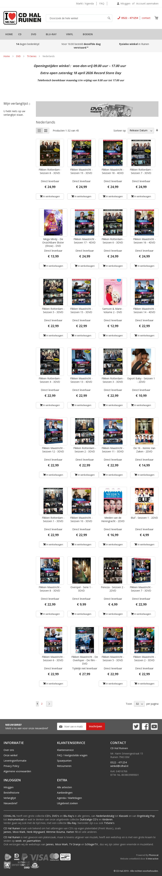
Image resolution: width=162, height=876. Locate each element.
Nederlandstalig (105, 816)
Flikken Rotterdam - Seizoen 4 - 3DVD (50, 380)
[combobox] (79, 18)
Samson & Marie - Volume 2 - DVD (112, 310)
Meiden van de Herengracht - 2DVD (113, 519)
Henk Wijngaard (36, 832)
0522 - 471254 (129, 18)
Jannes (7, 832)
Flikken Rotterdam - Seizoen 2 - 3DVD (84, 449)
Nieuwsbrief (10, 803)
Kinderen (107, 819)
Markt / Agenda (85, 3)
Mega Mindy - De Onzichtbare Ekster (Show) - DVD (53, 242)
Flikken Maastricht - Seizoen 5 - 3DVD (113, 658)
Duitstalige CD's (89, 819)
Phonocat (153, 855)
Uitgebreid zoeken (67, 803)
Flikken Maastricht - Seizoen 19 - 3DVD (81, 171)
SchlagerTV (91, 844)
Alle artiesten (64, 787)
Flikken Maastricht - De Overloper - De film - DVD (84, 660)
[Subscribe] (95, 726)
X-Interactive (152, 858)
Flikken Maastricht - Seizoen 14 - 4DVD (144, 310)
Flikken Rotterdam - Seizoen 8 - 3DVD (50, 171)
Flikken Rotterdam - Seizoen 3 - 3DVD (113, 380)
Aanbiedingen (64, 792)
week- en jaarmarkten (28, 840)
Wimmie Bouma (55, 832)
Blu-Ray (71, 823)
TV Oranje (75, 844)
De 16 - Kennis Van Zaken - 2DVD (144, 449)
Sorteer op (120, 130)
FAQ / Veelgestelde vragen (72, 755)
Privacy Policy (11, 766)
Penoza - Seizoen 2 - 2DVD (113, 588)
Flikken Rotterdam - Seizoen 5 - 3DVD (53, 310)
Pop (152, 816)
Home (7, 56)
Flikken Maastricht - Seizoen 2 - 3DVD (144, 658)
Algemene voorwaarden (17, 771)
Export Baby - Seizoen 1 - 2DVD (141, 380)
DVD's (55, 816)
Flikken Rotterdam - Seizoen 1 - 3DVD (53, 519)
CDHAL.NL (10, 816)
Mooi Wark (19, 832)
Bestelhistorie (11, 792)
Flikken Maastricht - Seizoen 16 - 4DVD (144, 240)
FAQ (101, 3)
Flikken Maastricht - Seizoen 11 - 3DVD (113, 449)
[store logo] (22, 18)
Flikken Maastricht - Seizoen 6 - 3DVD (53, 658)
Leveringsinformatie (15, 760)
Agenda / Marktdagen (69, 798)
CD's (48, 816)
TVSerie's (109, 823)
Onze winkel (10, 755)
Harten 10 (72, 832)
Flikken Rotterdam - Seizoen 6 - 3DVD (113, 240)
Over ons (9, 750)
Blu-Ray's (68, 816)
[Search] (109, 18)
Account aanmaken (147, 3)
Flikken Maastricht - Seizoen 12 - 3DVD (53, 449)
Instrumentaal (16, 819)
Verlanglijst (10, 798)
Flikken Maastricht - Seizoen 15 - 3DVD (81, 310)
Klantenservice (65, 750)
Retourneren (64, 766)
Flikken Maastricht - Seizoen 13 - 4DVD (81, 380)
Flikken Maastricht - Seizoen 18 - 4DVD (113, 171)
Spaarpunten (64, 760)
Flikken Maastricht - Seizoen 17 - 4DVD (85, 240)
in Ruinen (134, 44)
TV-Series (31, 56)
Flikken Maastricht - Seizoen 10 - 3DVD (81, 519)
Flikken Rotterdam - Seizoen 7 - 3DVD (141, 171)
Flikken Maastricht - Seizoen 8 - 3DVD (50, 588)
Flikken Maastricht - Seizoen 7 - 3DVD (141, 588)
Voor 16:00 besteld (81, 45)
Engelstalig (143, 816)
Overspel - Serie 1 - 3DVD (81, 588)
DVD (18, 56)
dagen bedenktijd (27, 44)
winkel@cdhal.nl (119, 766)
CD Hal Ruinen (12, 828)
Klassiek (123, 816)
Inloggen (125, 3)
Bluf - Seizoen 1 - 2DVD (144, 517)
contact (146, 18)
